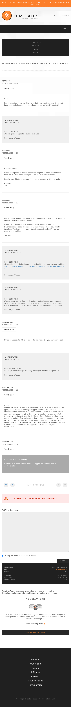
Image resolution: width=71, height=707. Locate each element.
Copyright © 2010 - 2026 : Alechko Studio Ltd (35, 699)
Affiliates (35, 672)
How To (35, 46)
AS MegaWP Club (35, 599)
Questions (35, 664)
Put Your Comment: (10, 510)
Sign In (54, 16)
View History (9, 88)
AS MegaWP (61, 569)
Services (35, 659)
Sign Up (65, 16)
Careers (35, 676)
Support (35, 52)
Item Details (35, 42)
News (35, 49)
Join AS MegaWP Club (35, 632)
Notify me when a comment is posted (19, 556)
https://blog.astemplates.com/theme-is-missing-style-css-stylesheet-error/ (34, 267)
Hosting (35, 668)
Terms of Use (35, 685)
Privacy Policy (35, 681)
